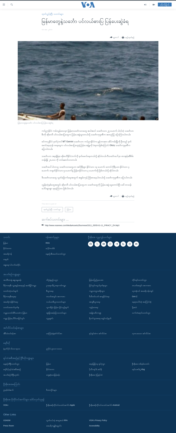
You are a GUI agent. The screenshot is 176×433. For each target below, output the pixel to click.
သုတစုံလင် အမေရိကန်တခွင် (142, 291)
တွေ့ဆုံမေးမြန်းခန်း (53, 375)
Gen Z (134, 296)
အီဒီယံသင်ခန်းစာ (9, 333)
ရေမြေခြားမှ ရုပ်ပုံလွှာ (97, 364)
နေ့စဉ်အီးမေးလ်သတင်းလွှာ (56, 254)
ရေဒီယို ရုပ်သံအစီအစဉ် (12, 369)
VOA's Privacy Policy (98, 420)
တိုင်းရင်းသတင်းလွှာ (139, 280)
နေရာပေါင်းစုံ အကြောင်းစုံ (141, 302)
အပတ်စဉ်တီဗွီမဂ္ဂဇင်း (11, 375)
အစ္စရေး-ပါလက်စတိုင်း (11, 265)
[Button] (114, 37)
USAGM (6, 420)
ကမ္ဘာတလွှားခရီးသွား (97, 291)
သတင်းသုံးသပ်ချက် (10, 291)
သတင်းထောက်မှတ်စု (11, 307)
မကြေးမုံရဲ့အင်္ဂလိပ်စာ (54, 333)
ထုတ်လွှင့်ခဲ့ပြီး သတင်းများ (52, 14)
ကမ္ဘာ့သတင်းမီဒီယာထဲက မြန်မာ (15, 313)
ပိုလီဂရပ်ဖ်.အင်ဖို (95, 369)
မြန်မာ (5, 243)
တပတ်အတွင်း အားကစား (55, 296)
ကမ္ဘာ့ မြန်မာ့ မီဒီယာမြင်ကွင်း (14, 318)
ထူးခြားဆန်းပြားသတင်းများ (56, 313)
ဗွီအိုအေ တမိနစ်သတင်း (140, 364)
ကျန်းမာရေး (93, 307)
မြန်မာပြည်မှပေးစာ (96, 280)
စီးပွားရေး (49, 291)
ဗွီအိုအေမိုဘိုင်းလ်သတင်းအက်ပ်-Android (104, 405)
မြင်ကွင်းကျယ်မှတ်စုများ (98, 285)
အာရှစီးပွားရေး (94, 302)
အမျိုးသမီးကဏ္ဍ (95, 313)
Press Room (8, 426)
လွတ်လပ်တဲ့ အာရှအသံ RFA (57, 420)
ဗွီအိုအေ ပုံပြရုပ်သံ (96, 375)
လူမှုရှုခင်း (49, 318)
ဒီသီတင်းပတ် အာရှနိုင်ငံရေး (99, 296)
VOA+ (6, 405)
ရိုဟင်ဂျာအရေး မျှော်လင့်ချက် (100, 318)
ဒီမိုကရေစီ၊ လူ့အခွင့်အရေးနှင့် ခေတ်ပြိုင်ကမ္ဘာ (19, 285)
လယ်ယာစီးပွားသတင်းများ (56, 302)
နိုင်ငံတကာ (7, 248)
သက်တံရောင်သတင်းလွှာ (141, 313)
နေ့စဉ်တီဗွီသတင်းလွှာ (11, 364)
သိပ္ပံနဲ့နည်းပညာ (52, 280)
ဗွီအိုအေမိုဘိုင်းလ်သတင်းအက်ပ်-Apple (60, 405)
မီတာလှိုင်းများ (51, 390)
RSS (48, 243)
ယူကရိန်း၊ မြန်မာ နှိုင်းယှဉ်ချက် (57, 307)
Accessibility (94, 426)
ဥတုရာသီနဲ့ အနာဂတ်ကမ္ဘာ (56, 285)
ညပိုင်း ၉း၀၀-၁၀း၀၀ (54, 349)
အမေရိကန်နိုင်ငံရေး (10, 302)
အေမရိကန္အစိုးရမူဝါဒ (54, 426)
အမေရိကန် (7, 254)
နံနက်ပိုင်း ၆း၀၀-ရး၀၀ (11, 349)
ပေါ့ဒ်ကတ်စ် (50, 248)
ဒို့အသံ (134, 307)
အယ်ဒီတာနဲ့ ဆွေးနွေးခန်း (12, 280)
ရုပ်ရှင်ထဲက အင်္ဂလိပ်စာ (98, 333)
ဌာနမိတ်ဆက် (8, 390)
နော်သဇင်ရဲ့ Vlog (138, 369)
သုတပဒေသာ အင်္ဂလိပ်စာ (141, 333)
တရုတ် (5, 259)
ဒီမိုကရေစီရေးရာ (9, 296)
